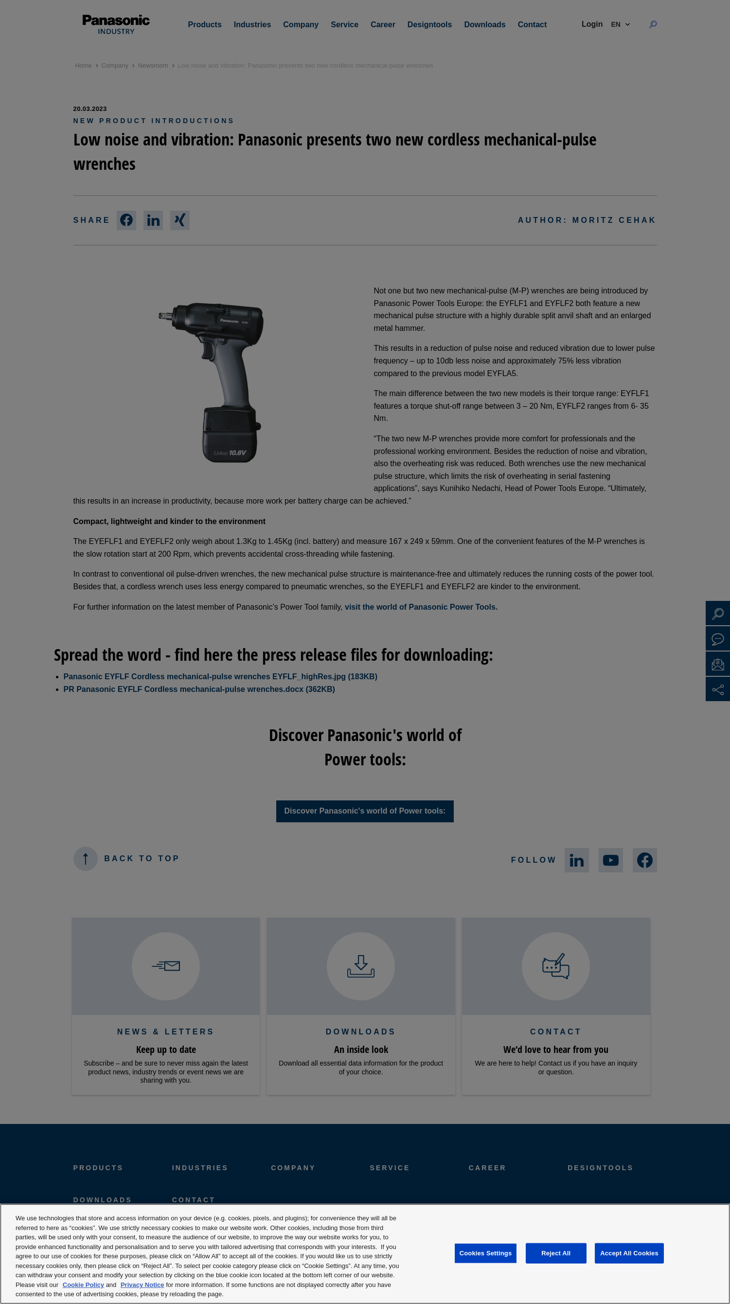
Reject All (555, 1253)
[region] (365, 1254)
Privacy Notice (142, 1284)
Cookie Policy (83, 1284)
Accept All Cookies (629, 1253)
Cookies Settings (486, 1253)
